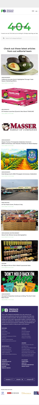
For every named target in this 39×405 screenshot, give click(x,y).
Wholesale (4, 337)
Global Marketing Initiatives (27, 355)
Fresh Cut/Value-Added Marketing (9, 354)
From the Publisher (26, 331)
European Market (25, 333)
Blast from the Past (6, 333)
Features (3, 329)
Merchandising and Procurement (9, 340)
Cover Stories (4, 331)
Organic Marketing (6, 352)
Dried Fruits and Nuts (6, 349)
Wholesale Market (25, 334)
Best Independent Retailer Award (29, 347)
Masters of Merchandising (7, 339)
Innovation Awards (26, 349)
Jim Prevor (24, 329)
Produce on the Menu (26, 337)
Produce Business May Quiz (28, 344)
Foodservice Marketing (7, 351)
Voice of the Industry (26, 336)
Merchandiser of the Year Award (28, 352)
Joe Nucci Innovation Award (28, 354)
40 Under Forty (25, 346)
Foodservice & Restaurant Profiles (9, 336)
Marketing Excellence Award (28, 351)
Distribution (4, 334)
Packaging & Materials (6, 347)
